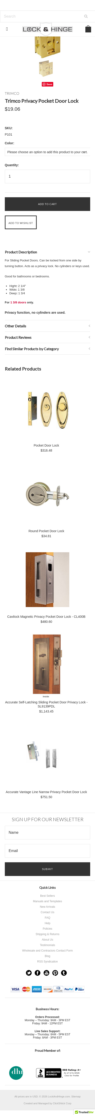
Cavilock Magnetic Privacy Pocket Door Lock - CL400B (46, 616)
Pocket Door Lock (46, 445)
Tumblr (64, 973)
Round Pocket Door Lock (46, 531)
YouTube (46, 973)
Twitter (29, 973)
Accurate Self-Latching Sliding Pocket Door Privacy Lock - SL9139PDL (46, 704)
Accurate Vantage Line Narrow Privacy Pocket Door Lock (46, 792)
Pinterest (55, 973)
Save (49, 84)
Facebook (37, 973)
